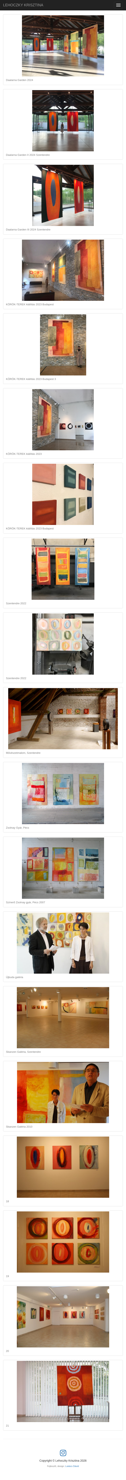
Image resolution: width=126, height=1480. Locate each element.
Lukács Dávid (72, 1466)
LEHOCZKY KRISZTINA (23, 5)
